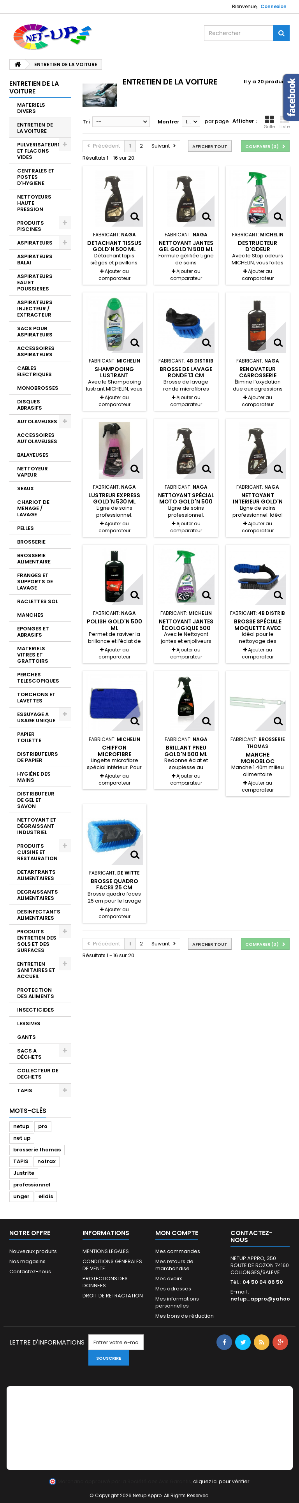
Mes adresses (173, 1288)
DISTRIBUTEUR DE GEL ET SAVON (36, 800)
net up (21, 1138)
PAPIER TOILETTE (29, 737)
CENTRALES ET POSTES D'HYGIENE (36, 177)
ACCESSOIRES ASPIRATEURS (36, 351)
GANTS (26, 1037)
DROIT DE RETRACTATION (113, 1295)
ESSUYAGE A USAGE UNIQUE (36, 717)
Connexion (273, 6)
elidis (46, 1196)
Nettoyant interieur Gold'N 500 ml (258, 501)
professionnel (31, 1184)
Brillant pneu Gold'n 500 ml (186, 751)
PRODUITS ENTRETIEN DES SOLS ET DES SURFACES (36, 941)
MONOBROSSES (37, 388)
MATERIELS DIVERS (31, 108)
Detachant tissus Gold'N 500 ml (114, 246)
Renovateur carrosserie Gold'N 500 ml (257, 375)
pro (42, 1126)
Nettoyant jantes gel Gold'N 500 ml (186, 246)
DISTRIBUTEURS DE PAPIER (37, 757)
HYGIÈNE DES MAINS (34, 777)
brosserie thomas (37, 1149)
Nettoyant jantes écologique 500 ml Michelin (186, 628)
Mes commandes (177, 1251)
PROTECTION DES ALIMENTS (35, 993)
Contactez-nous (30, 1271)
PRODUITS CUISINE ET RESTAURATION (37, 852)
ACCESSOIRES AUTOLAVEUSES (37, 438)
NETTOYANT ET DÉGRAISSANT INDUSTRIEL (36, 826)
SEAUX (25, 488)
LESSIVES (28, 1023)
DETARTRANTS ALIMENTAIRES (36, 875)
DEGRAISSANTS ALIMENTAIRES (37, 895)
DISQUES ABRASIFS (29, 405)
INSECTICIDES (35, 1010)
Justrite (23, 1173)
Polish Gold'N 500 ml (114, 625)
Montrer (168, 121)
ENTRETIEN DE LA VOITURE (35, 128)
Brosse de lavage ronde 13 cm (186, 372)
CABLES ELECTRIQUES (34, 371)
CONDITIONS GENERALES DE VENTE (112, 1265)
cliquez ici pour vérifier (221, 1481)
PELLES (25, 528)
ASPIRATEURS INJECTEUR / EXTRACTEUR (35, 309)
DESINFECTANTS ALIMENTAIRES (38, 915)
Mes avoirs (169, 1278)
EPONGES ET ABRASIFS (33, 632)
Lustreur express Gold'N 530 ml (114, 498)
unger (21, 1196)
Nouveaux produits (33, 1251)
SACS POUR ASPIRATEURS (35, 331)
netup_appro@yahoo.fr (263, 1298)
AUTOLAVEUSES (37, 421)
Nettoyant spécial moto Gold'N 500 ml (186, 501)
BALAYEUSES (33, 455)
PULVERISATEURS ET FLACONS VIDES (39, 151)
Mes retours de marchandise (174, 1265)
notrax (46, 1161)
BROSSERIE (31, 542)
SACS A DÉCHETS (29, 1054)
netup (21, 1126)
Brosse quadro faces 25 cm (114, 884)
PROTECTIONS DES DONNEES (105, 1282)
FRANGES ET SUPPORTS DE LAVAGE (35, 581)
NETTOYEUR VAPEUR (32, 472)
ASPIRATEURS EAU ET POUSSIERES (35, 282)
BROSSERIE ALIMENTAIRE (34, 558)
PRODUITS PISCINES (30, 226)
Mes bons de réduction (184, 1316)
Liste (285, 122)
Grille (269, 122)
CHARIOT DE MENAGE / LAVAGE (33, 508)
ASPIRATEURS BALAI (35, 259)
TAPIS (24, 1090)
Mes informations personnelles (177, 1302)
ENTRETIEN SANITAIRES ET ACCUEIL (36, 970)
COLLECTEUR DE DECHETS (37, 1074)
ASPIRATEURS (35, 242)
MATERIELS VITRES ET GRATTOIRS (32, 655)
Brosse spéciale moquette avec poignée (257, 628)
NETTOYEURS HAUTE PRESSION (34, 203)
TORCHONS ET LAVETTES (36, 697)
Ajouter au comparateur (114, 275)
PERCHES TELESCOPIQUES (38, 678)
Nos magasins (27, 1261)
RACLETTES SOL (37, 601)
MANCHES (30, 615)
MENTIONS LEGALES (106, 1251)
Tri (86, 121)
